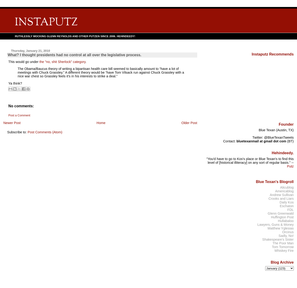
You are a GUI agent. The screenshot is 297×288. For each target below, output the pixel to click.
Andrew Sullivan (282, 195)
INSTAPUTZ (46, 22)
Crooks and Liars (281, 198)
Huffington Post (282, 217)
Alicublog (287, 187)
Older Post (189, 123)
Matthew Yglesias (281, 228)
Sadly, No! (286, 236)
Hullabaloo (286, 221)
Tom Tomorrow (283, 247)
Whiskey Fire (284, 250)
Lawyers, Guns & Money (275, 224)
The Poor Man (283, 243)
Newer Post (11, 123)
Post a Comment (19, 115)
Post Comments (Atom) (45, 132)
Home (101, 123)
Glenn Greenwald (281, 213)
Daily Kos (287, 202)
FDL (290, 210)
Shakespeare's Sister (278, 239)
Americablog (284, 191)
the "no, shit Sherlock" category (62, 62)
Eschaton (287, 206)
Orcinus (288, 232)
